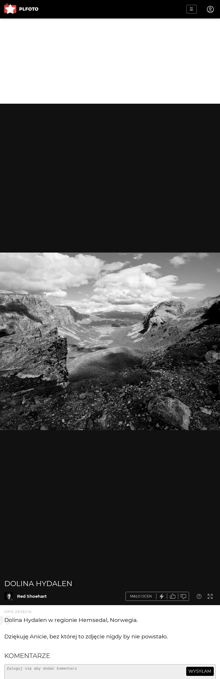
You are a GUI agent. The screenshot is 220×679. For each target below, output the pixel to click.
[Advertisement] (110, 61)
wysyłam (199, 671)
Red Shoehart (32, 596)
